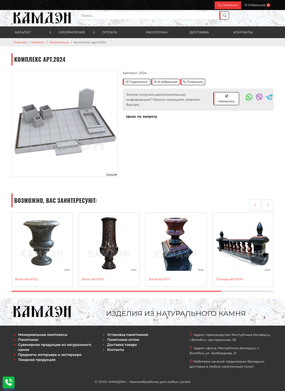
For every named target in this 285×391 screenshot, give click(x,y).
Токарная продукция (37, 360)
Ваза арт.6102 (26, 279)
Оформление (71, 32)
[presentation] (255, 205)
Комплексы (59, 42)
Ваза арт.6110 (93, 279)
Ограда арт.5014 (230, 279)
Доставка (199, 32)
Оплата (109, 32)
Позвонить (193, 82)
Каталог (23, 32)
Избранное (257, 5)
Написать (226, 98)
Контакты (243, 32)
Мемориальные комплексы (42, 335)
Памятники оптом (123, 340)
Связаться (227, 5)
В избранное (166, 82)
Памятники (28, 340)
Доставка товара (122, 345)
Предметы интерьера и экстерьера (49, 355)
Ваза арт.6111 (159, 279)
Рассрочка (157, 32)
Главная (20, 42)
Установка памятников (127, 335)
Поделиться (137, 82)
